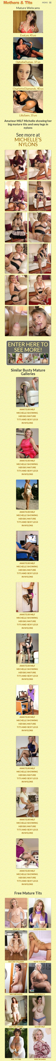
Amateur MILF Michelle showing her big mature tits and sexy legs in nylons (27, 416)
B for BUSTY (40, 979)
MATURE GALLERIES (16, 946)
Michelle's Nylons (28, 142)
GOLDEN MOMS (40, 914)
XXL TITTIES (16, 1044)
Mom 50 (16, 914)
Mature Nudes (16, 979)
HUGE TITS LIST (40, 946)
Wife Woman (40, 1044)
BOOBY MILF (40, 1011)
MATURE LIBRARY (16, 1011)
